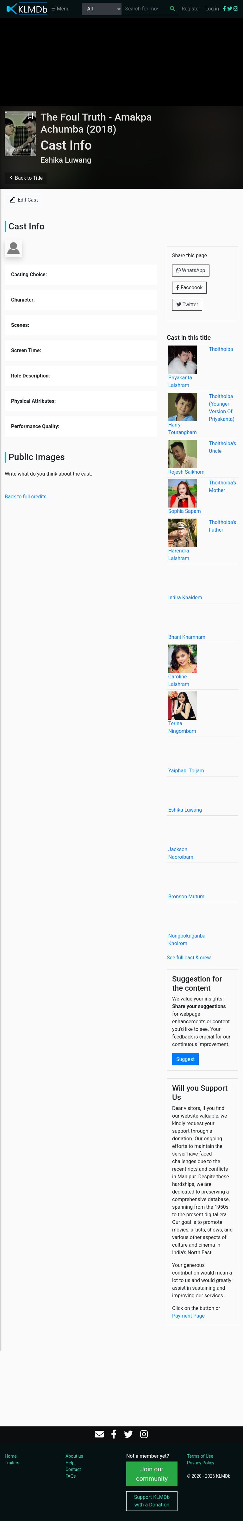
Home (11, 1456)
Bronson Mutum (186, 897)
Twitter (187, 305)
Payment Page (188, 1316)
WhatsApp (190, 270)
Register (191, 9)
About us (74, 1456)
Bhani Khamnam (186, 637)
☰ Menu (60, 9)
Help (70, 1462)
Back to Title (26, 178)
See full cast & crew (189, 958)
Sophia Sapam (184, 511)
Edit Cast (23, 200)
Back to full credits (26, 497)
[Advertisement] (121, 61)
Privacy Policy (200, 1462)
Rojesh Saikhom (186, 472)
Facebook (189, 287)
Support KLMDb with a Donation (152, 1501)
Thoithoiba (221, 349)
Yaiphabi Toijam (186, 771)
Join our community (152, 1473)
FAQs (70, 1476)
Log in (212, 9)
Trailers (12, 1462)
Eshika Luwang (185, 810)
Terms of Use (200, 1456)
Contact (73, 1469)
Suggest (185, 1059)
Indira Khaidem (185, 598)
